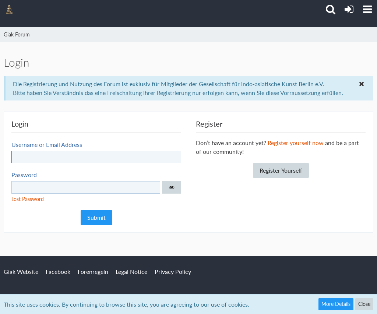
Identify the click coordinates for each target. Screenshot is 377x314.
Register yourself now (296, 142)
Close (364, 304)
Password (24, 174)
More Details (335, 304)
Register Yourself (281, 170)
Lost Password (27, 199)
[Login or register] (349, 9)
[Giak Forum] (9, 9)
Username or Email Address (46, 144)
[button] (367, 9)
